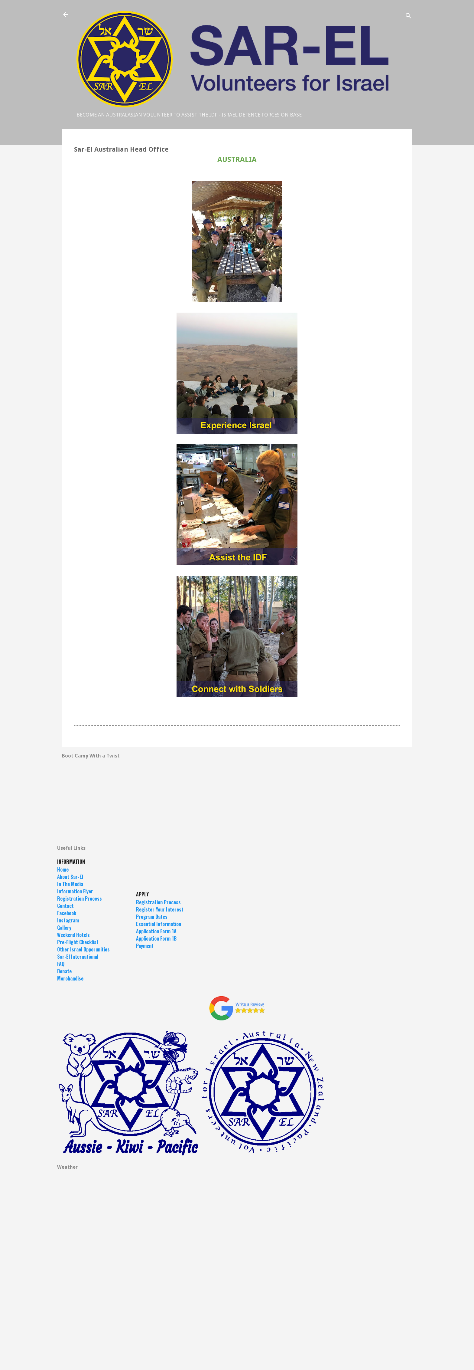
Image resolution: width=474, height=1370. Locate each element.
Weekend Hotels (73, 934)
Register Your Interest (159, 909)
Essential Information (158, 924)
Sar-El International (77, 956)
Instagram (68, 920)
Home (63, 869)
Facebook (66, 913)
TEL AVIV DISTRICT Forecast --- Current (237, 1199)
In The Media (70, 884)
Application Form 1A (156, 931)
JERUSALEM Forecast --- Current (237, 1244)
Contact (65, 905)
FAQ (60, 964)
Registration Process (79, 898)
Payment (145, 945)
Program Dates (151, 916)
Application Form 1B (156, 938)
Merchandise (70, 978)
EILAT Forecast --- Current (237, 1290)
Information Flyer (75, 891)
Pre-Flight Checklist (78, 942)
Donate (64, 971)
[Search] (408, 16)
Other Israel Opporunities (83, 949)
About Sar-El (70, 876)
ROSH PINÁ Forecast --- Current (237, 1335)
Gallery (64, 927)
